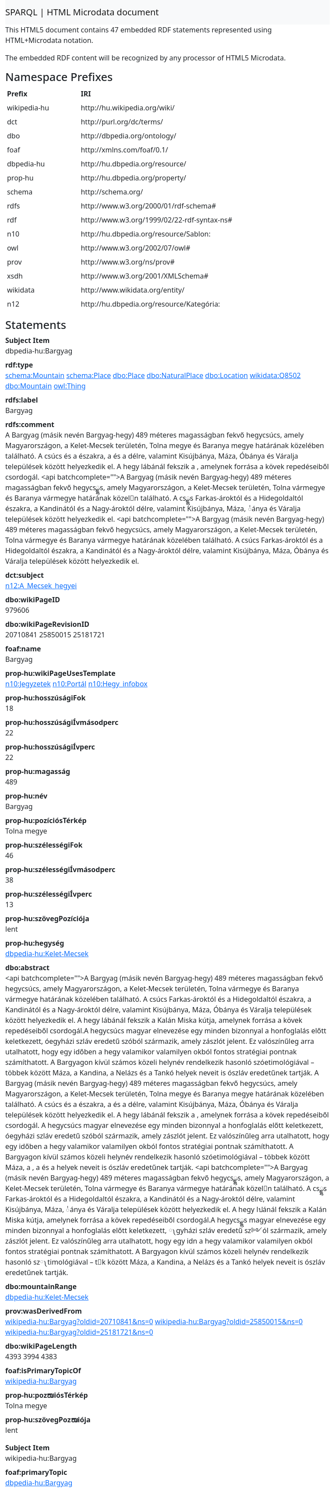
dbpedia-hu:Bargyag (38, 1483)
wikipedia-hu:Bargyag (41, 1381)
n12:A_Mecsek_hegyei (41, 585)
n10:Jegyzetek (28, 684)
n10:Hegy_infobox (117, 684)
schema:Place (88, 375)
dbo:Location (226, 375)
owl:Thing (70, 386)
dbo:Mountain (28, 386)
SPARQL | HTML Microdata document (82, 12)
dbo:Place (129, 375)
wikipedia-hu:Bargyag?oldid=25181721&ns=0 (79, 1332)
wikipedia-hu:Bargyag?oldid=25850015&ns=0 (229, 1321)
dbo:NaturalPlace (175, 375)
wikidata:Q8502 (275, 375)
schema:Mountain (34, 375)
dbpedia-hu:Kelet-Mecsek (46, 953)
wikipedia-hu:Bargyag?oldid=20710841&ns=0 (79, 1321)
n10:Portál (69, 684)
